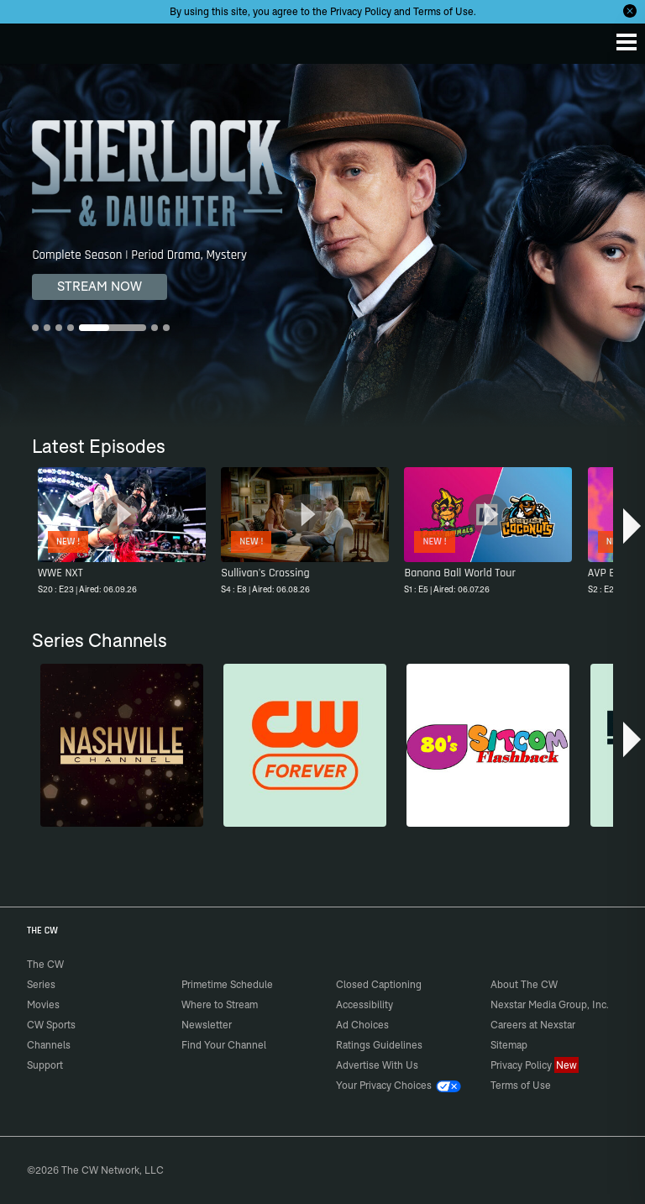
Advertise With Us (377, 1065)
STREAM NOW (99, 286)
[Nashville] (122, 745)
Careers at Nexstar (532, 1024)
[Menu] (626, 42)
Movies (43, 1004)
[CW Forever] (305, 745)
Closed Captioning (379, 984)
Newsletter (206, 1024)
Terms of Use (443, 11)
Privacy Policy (360, 11)
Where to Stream (219, 1004)
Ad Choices (362, 1024)
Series (41, 984)
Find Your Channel (223, 1044)
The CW (29, 39)
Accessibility (364, 1004)
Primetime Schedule (227, 984)
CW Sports (51, 1024)
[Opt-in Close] (630, 11)
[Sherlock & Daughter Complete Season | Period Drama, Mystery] (322, 245)
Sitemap (508, 1044)
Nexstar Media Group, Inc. (549, 1004)
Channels (49, 1044)
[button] (632, 525)
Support (45, 1065)
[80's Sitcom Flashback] (488, 745)
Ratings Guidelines (379, 1044)
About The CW (524, 984)
